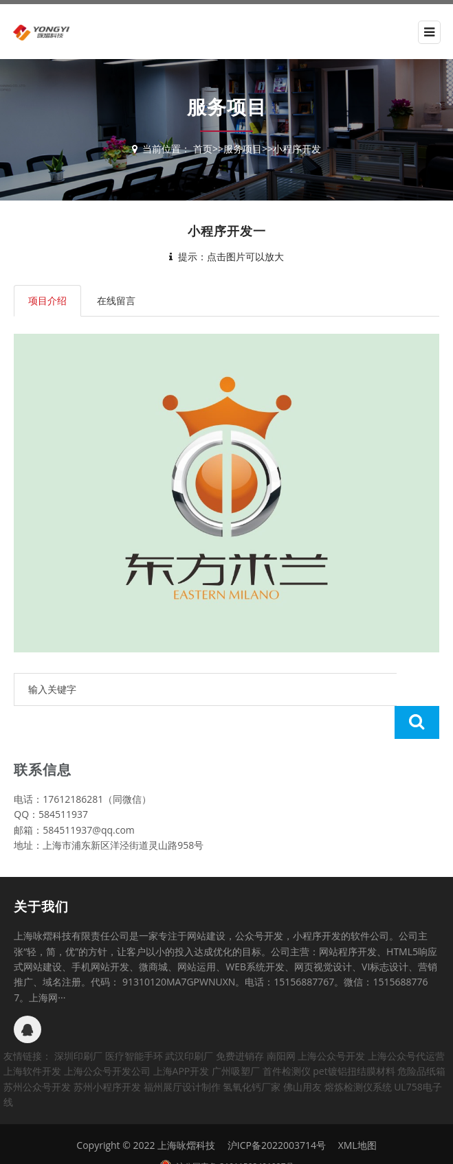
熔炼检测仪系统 (358, 1053)
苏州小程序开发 (107, 1053)
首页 (202, 148)
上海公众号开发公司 (107, 1038)
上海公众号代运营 (406, 1022)
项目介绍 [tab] (47, 300)
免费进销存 (240, 1022)
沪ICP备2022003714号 (277, 1112)
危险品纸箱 (421, 1038)
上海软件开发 (32, 1038)
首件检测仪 (287, 1038)
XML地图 (357, 1112)
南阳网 (281, 1022)
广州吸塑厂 (236, 1038)
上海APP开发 (181, 1038)
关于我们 (41, 873)
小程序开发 (297, 148)
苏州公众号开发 (37, 1053)
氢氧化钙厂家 (251, 1053)
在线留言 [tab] (116, 300)
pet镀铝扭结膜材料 (354, 1038)
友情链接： (27, 1022)
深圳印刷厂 (78, 1022)
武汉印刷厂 (189, 1022)
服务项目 (242, 148)
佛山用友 (302, 1053)
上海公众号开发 (331, 1022)
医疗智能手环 (134, 1022)
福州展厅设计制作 (182, 1053)
